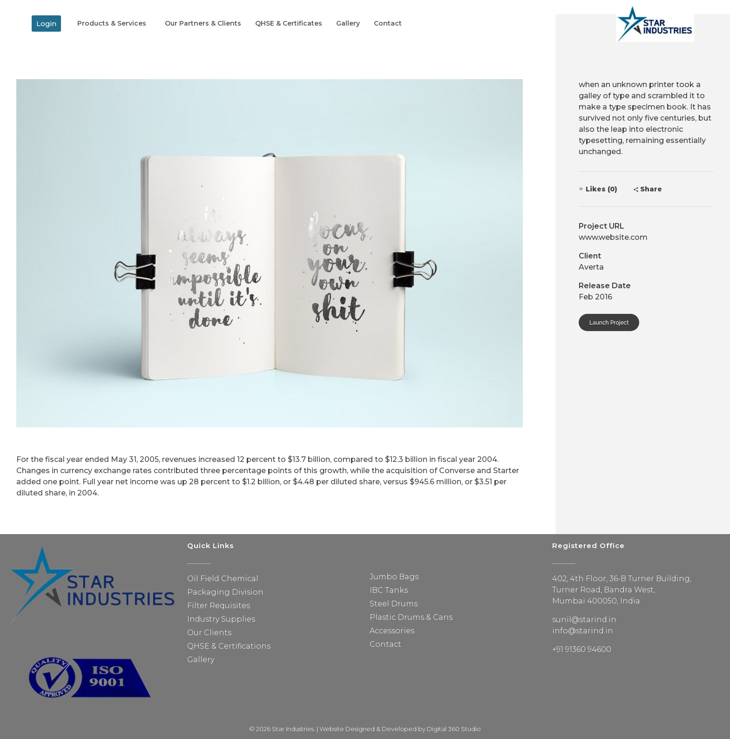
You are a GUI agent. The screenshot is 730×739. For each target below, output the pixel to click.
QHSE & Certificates (288, 23)
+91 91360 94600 (581, 649)
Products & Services (111, 23)
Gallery (348, 23)
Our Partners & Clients (203, 23)
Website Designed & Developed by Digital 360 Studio (400, 728)
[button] (46, 23)
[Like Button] (581, 189)
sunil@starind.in (584, 619)
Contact (388, 23)
